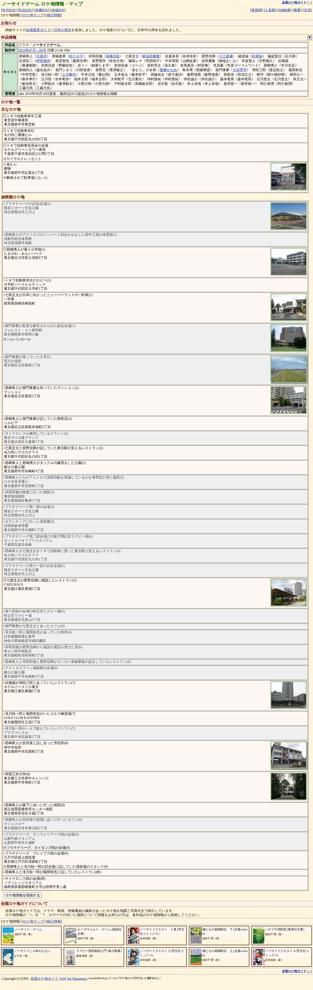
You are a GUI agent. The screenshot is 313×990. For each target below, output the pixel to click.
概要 (297, 10)
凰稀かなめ (168, 70)
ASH (62, 978)
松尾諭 (257, 56)
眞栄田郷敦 (151, 56)
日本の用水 (62, 30)
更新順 (256, 10)
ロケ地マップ (33, 15)
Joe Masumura (77, 978)
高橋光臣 (113, 56)
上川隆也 (69, 74)
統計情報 (54, 15)
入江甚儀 (226, 56)
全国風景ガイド (38, 30)
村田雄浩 (43, 61)
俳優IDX (41, 10)
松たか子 (76, 56)
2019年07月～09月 (32, 50)
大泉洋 (41, 56)
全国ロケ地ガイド (44, 978)
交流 (307, 10)
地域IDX (57, 10)
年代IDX (8, 10)
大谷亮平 (240, 70)
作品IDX (25, 10)
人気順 (270, 10)
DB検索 (284, 10)
